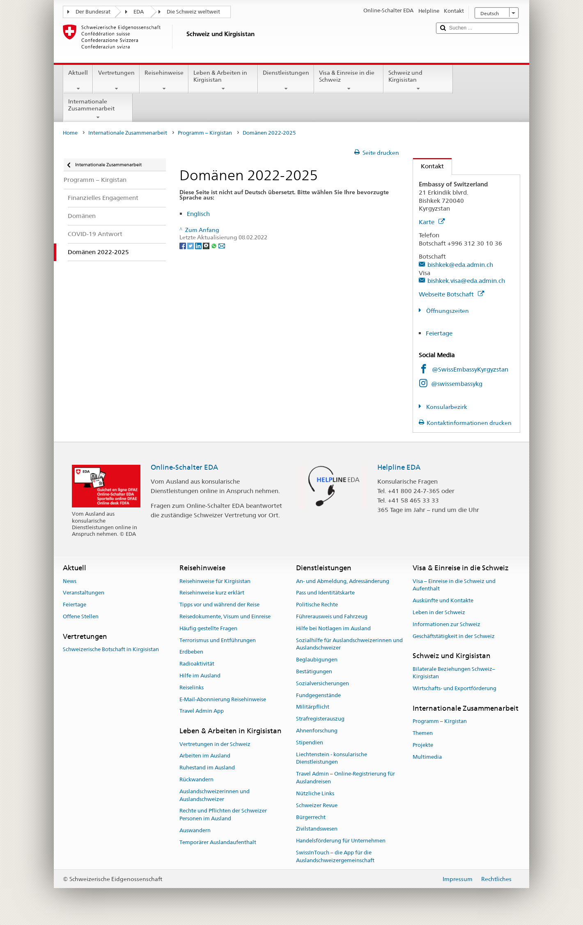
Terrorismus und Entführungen (217, 640)
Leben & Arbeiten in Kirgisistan (223, 80)
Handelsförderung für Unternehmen (341, 841)
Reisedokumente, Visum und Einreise (225, 616)
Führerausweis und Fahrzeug (331, 616)
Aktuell (78, 80)
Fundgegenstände (318, 695)
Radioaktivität (196, 664)
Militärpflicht (312, 707)
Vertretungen (116, 80)
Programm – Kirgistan (205, 133)
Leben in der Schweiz (439, 612)
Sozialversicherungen (322, 683)
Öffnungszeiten (447, 311)
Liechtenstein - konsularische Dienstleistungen (331, 758)
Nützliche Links (315, 793)
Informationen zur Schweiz (446, 624)
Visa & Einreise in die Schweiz (348, 80)
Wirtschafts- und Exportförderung (454, 688)
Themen (423, 733)
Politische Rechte (317, 604)
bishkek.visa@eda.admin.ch (466, 281)
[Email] (221, 245)
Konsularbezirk (446, 407)
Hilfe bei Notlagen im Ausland (333, 628)
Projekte (423, 745)
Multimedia (427, 757)
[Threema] (207, 245)
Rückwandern (196, 779)
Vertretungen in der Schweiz (214, 744)
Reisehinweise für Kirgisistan (214, 581)
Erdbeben (191, 652)
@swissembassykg (456, 384)
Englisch (198, 214)
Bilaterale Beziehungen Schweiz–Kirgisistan (454, 673)
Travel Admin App (201, 711)
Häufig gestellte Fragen (208, 628)
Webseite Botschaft (451, 294)
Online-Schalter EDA (184, 467)
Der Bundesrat (93, 12)
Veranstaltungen (83, 593)
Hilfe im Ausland (199, 676)
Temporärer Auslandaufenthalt (217, 842)
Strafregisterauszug (320, 719)
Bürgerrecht (311, 817)
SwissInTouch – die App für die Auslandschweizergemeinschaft (335, 856)
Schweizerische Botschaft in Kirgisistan (111, 649)
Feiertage (439, 333)
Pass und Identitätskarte (325, 593)
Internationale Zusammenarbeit (98, 109)
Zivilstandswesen (316, 829)
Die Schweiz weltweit (193, 12)
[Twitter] (191, 245)
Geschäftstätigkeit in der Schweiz (454, 636)
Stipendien (309, 742)
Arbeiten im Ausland (204, 756)
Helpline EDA (398, 467)
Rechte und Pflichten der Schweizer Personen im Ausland (223, 815)
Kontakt (428, 166)
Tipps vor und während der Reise (219, 604)
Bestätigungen (314, 671)
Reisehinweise (164, 80)
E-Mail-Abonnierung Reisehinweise (222, 699)
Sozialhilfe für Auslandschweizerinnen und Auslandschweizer (349, 644)
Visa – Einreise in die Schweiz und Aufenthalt (454, 585)
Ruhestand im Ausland (207, 767)
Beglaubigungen (316, 659)
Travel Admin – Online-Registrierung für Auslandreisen (345, 778)
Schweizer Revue (316, 805)
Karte (432, 222)
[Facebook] (183, 245)
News (69, 581)
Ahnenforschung (316, 731)
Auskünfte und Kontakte (443, 600)
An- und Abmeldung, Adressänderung (342, 581)
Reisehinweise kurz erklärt (211, 593)
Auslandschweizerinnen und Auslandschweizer (214, 795)
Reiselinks (191, 687)
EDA (138, 12)
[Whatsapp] (214, 245)
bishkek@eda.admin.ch (460, 265)
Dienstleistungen (286, 80)
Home (70, 133)
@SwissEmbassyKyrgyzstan (470, 369)
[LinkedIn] (199, 245)
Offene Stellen (81, 616)
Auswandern (195, 830)
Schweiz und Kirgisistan (418, 80)
